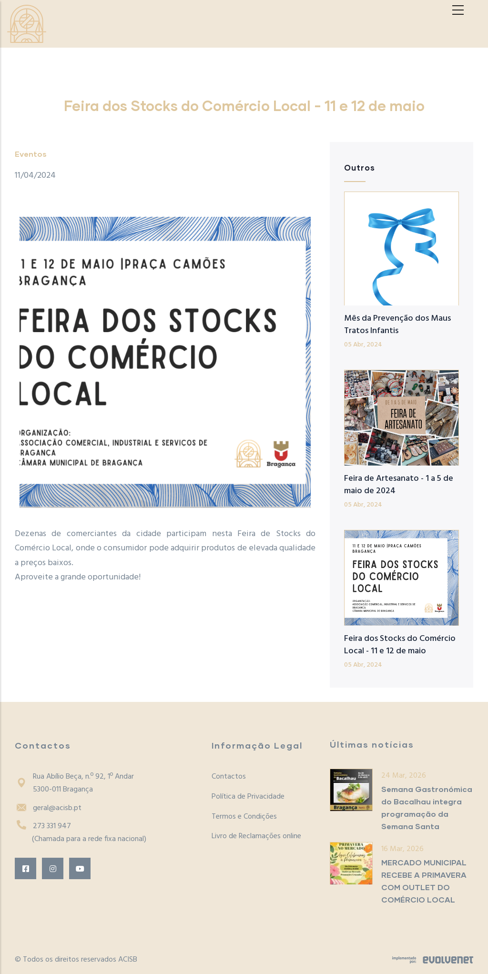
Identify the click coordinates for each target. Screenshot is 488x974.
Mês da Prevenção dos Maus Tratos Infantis (397, 325)
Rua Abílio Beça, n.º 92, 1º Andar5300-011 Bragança (74, 783)
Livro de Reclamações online (256, 836)
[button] (165, 362)
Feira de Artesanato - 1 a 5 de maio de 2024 (398, 485)
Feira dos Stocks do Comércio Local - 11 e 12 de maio (400, 645)
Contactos (229, 777)
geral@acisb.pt (48, 808)
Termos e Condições (244, 817)
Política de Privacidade (248, 797)
